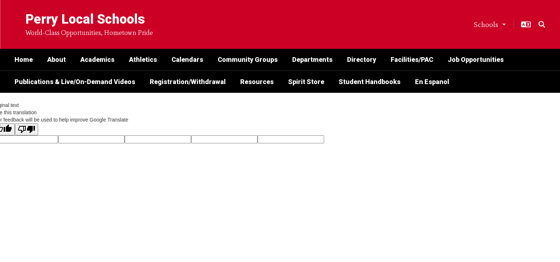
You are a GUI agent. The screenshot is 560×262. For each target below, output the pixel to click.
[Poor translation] (26, 129)
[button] (490, 24)
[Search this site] (541, 24)
